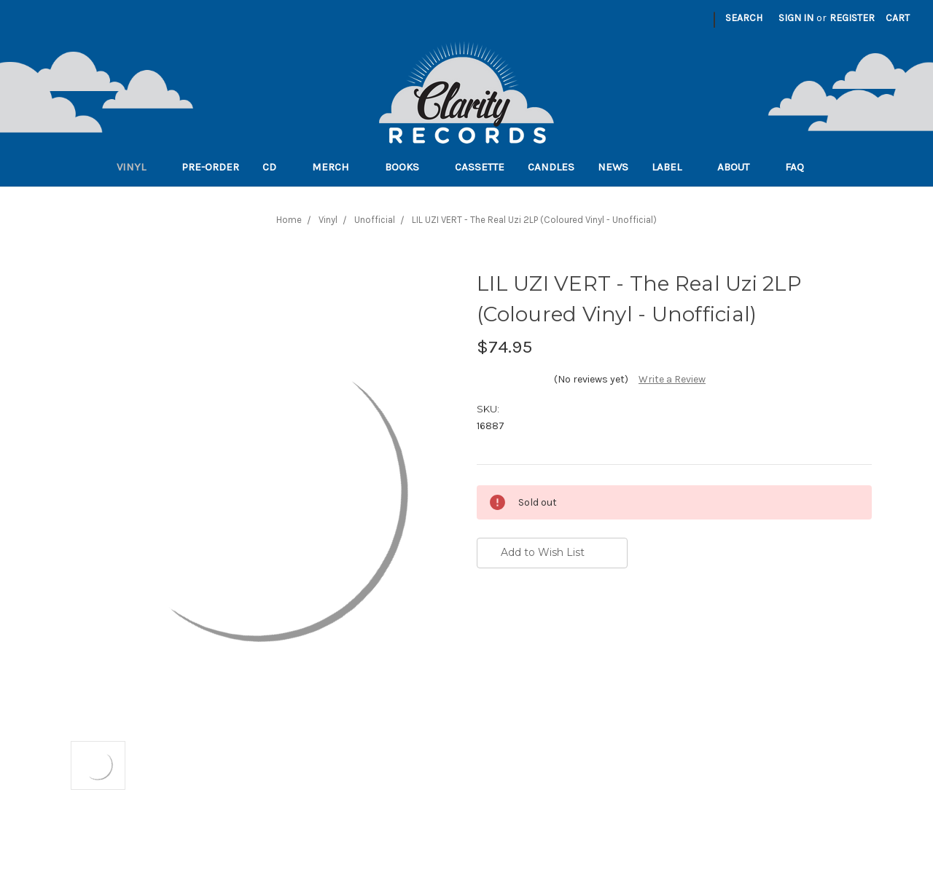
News (613, 166)
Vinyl (137, 166)
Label (673, 166)
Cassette (479, 166)
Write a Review (672, 379)
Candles (551, 166)
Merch (337, 166)
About (739, 166)
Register (852, 18)
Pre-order (210, 166)
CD (275, 166)
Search (743, 18)
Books (408, 166)
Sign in (795, 18)
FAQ (800, 166)
